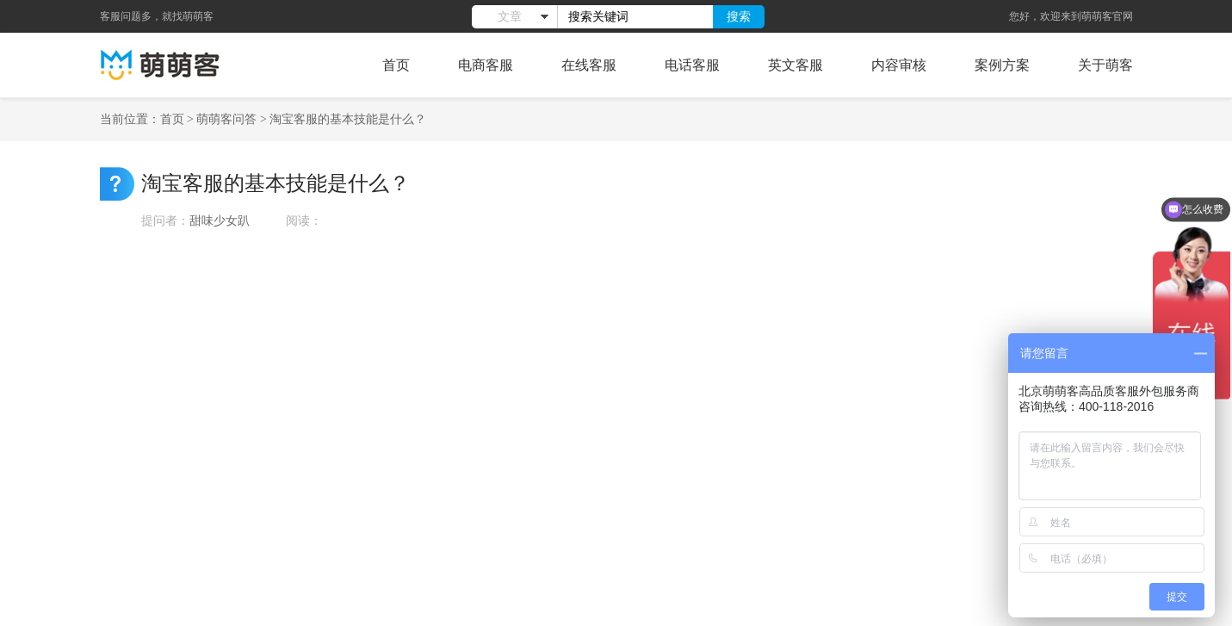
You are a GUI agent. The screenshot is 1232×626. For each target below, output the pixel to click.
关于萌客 (1105, 65)
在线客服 (588, 65)
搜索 (739, 16)
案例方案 (1002, 65)
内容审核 (898, 65)
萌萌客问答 (226, 119)
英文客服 (795, 65)
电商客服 (485, 65)
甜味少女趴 (221, 220)
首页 (396, 65)
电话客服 (692, 65)
